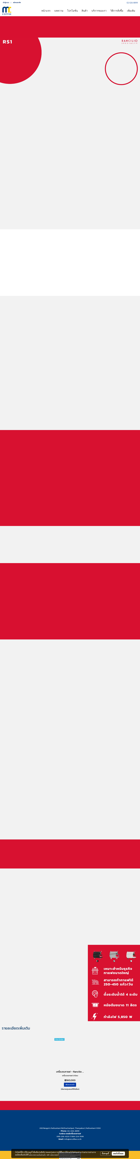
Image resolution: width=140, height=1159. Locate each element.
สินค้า (85, 10)
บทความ (58, 10)
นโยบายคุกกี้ (54, 1155)
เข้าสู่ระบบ (6, 2)
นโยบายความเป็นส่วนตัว (37, 1155)
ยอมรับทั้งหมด (118, 1153)
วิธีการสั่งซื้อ (116, 10)
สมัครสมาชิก (17, 2)
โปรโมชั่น (72, 10)
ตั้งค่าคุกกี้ (105, 1153)
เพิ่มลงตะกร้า (70, 1084)
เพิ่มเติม (131, 10)
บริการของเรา (99, 10)
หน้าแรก (45, 10)
